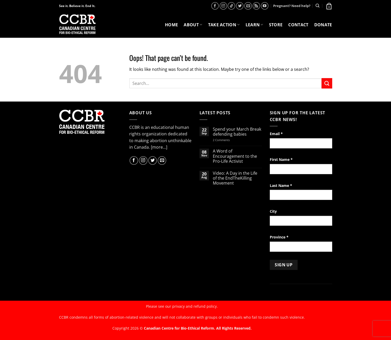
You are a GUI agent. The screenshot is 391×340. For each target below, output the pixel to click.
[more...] (159, 147)
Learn (254, 25)
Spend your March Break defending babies (237, 132)
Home (171, 25)
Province (279, 237)
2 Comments (228, 140)
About (193, 25)
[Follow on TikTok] (231, 6)
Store (276, 25)
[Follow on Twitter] (239, 6)
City (273, 211)
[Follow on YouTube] (264, 6)
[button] (328, 5)
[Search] (317, 5)
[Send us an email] (248, 6)
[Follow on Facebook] (215, 6)
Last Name (281, 185)
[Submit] (327, 83)
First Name (281, 159)
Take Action (224, 25)
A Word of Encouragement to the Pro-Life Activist (235, 156)
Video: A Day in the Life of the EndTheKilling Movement (235, 178)
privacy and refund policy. (195, 306)
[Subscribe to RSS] (256, 6)
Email (276, 133)
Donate (323, 25)
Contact (298, 25)
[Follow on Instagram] (223, 6)
